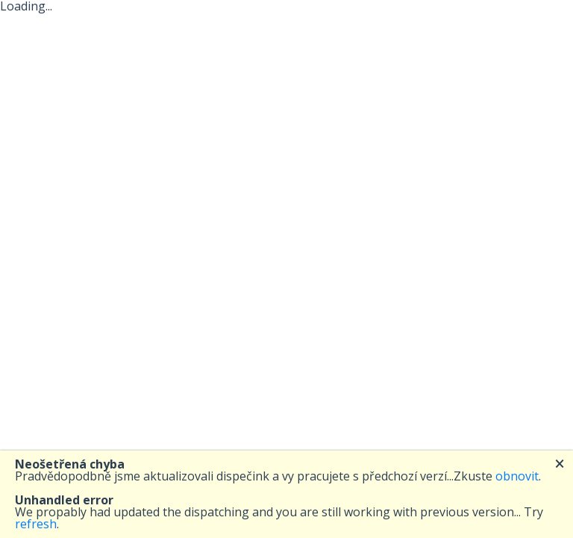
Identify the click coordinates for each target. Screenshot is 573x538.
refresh (36, 524)
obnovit (517, 476)
